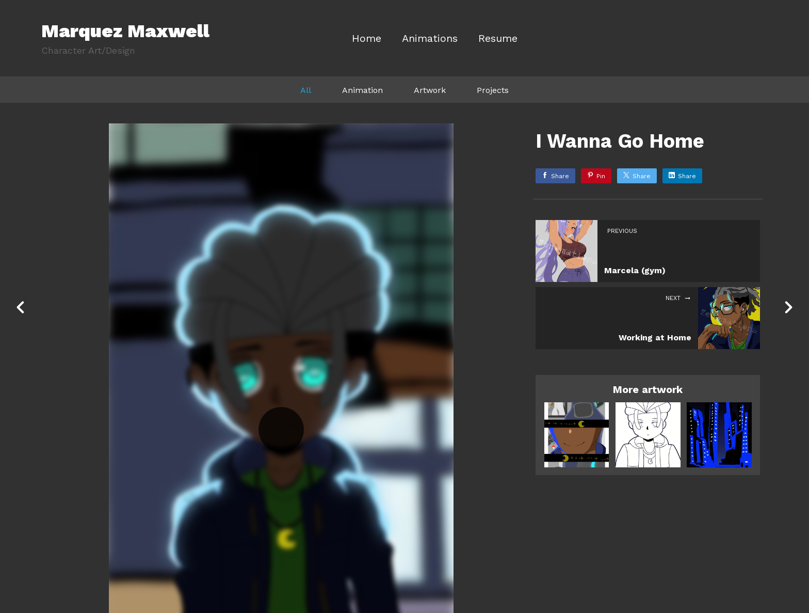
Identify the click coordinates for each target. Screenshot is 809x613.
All (305, 90)
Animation (362, 90)
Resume (497, 38)
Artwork (430, 90)
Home (366, 38)
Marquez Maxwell (125, 31)
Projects (493, 90)
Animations (430, 38)
